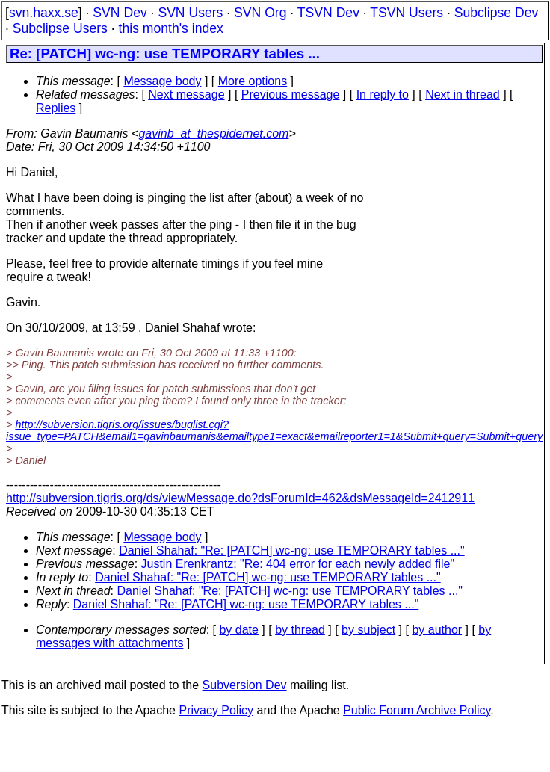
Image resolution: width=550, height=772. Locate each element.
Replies (55, 108)
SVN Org (260, 12)
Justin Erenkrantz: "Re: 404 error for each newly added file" (298, 564)
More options (253, 81)
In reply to (382, 94)
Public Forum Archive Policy (416, 710)
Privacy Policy (216, 710)
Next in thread (462, 94)
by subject (368, 629)
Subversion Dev (245, 685)
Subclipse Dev (496, 12)
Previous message (290, 94)
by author (437, 629)
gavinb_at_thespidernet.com (213, 133)
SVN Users (190, 12)
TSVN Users (406, 12)
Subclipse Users (60, 28)
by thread (300, 629)
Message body (162, 81)
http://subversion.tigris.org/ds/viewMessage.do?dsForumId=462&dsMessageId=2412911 (240, 498)
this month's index (171, 28)
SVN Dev (119, 12)
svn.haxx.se (43, 12)
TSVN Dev (328, 12)
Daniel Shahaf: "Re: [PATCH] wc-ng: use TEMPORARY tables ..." (292, 550)
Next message (186, 94)
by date (238, 629)
